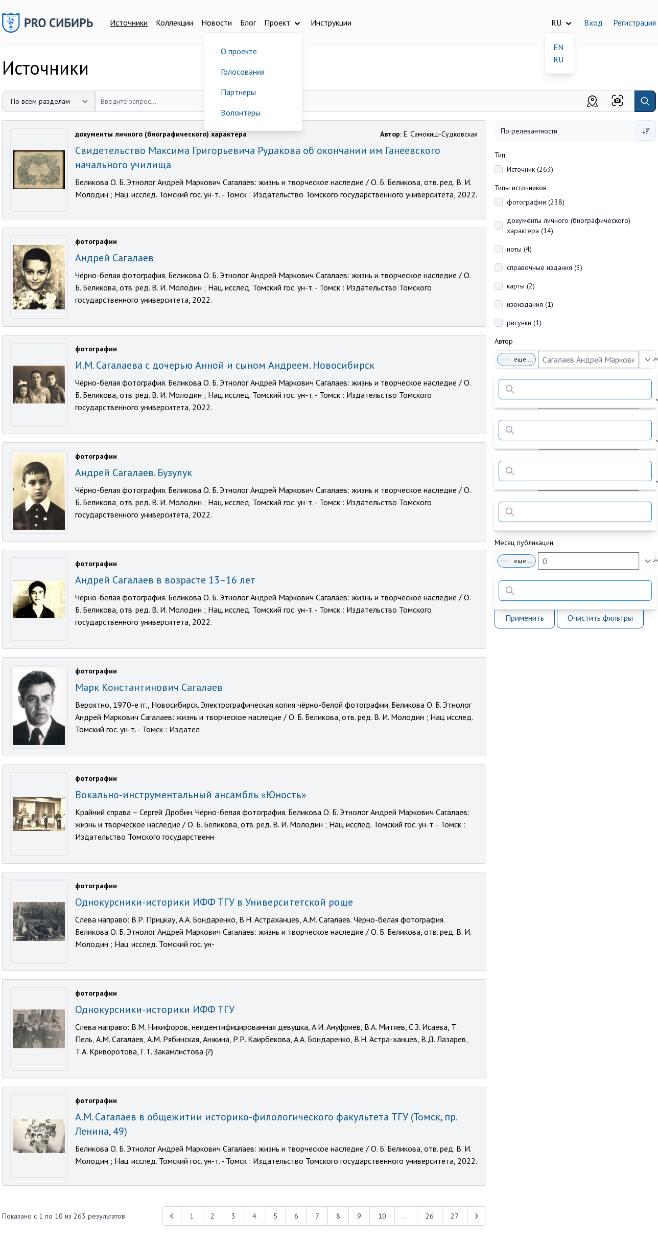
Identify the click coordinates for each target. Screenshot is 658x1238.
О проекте (239, 51)
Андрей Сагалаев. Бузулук (133, 472)
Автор (504, 341)
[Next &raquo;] (476, 1216)
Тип (500, 155)
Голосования (243, 71)
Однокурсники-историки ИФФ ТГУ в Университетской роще (214, 902)
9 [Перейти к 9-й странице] (359, 1216)
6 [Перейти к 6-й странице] (296, 1216)
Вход (593, 22)
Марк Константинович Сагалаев (149, 687)
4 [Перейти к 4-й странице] (254, 1216)
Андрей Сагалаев (114, 257)
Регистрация (634, 22)
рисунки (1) (524, 322)
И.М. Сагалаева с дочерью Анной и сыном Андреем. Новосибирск (224, 365)
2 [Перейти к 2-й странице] (212, 1216)
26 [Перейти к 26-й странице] (430, 1216)
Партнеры (238, 92)
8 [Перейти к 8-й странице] (338, 1216)
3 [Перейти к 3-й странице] (233, 1216)
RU (558, 59)
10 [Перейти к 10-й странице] (382, 1216)
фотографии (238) (536, 202)
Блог (248, 22)
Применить (524, 618)
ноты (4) (519, 249)
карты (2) (521, 285)
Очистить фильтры (600, 618)
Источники (129, 22)
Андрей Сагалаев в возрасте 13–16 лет (165, 580)
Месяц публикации (524, 542)
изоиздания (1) (530, 304)
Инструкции (331, 22)
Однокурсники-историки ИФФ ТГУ (154, 1009)
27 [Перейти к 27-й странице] (455, 1216)
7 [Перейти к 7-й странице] (317, 1216)
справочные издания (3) (544, 267)
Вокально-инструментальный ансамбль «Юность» (191, 794)
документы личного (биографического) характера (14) (568, 225)
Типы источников (521, 187)
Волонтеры (241, 112)
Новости (216, 22)
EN (558, 47)
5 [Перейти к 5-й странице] (275, 1216)
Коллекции (174, 22)
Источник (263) (530, 169)
